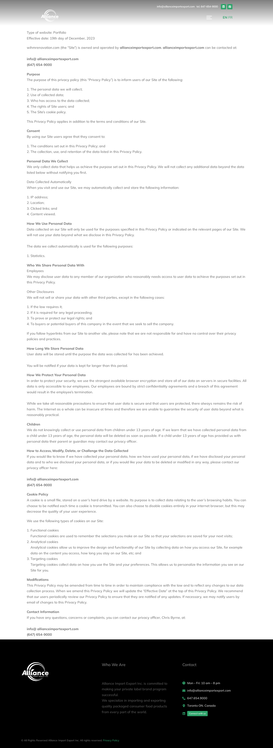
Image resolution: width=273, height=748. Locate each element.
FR (250, 18)
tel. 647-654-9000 (226, 6)
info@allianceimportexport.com (195, 6)
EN (244, 18)
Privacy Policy (111, 740)
